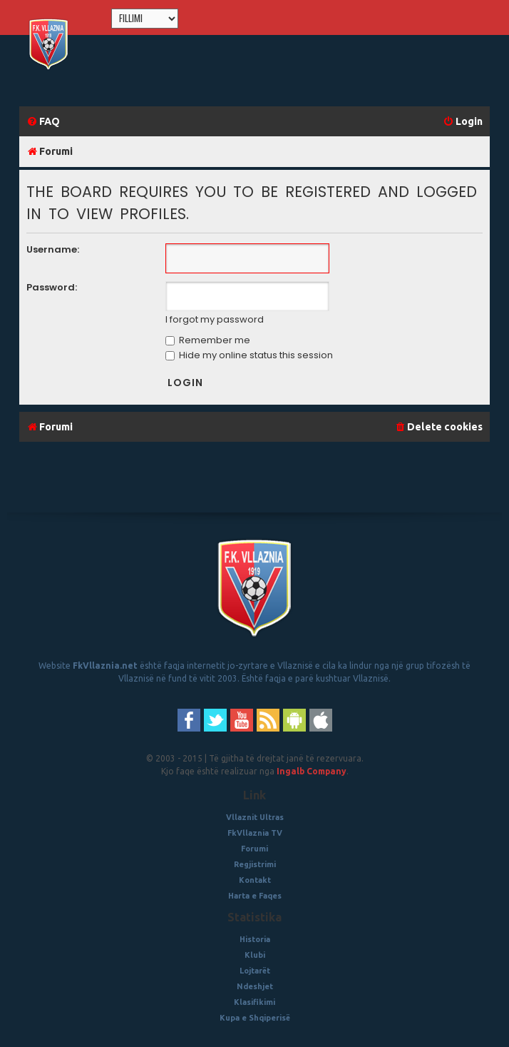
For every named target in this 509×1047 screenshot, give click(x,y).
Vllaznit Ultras (255, 817)
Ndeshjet (255, 986)
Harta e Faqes (255, 895)
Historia (255, 939)
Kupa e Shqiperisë (255, 1017)
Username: (52, 249)
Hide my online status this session (249, 355)
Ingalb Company (311, 771)
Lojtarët (255, 970)
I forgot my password (214, 319)
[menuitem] (43, 122)
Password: (51, 287)
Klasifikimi (254, 1002)
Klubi (255, 955)
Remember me (207, 340)
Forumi (254, 848)
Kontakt (255, 880)
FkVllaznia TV (254, 833)
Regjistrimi (255, 864)
